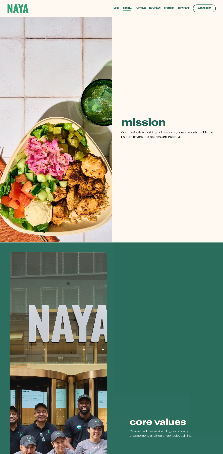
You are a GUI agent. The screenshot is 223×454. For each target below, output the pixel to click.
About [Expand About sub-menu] (128, 8)
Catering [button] (141, 8)
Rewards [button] (169, 8)
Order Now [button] (204, 8)
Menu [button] (117, 8)
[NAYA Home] (18, 8)
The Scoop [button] (183, 8)
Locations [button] (155, 8)
